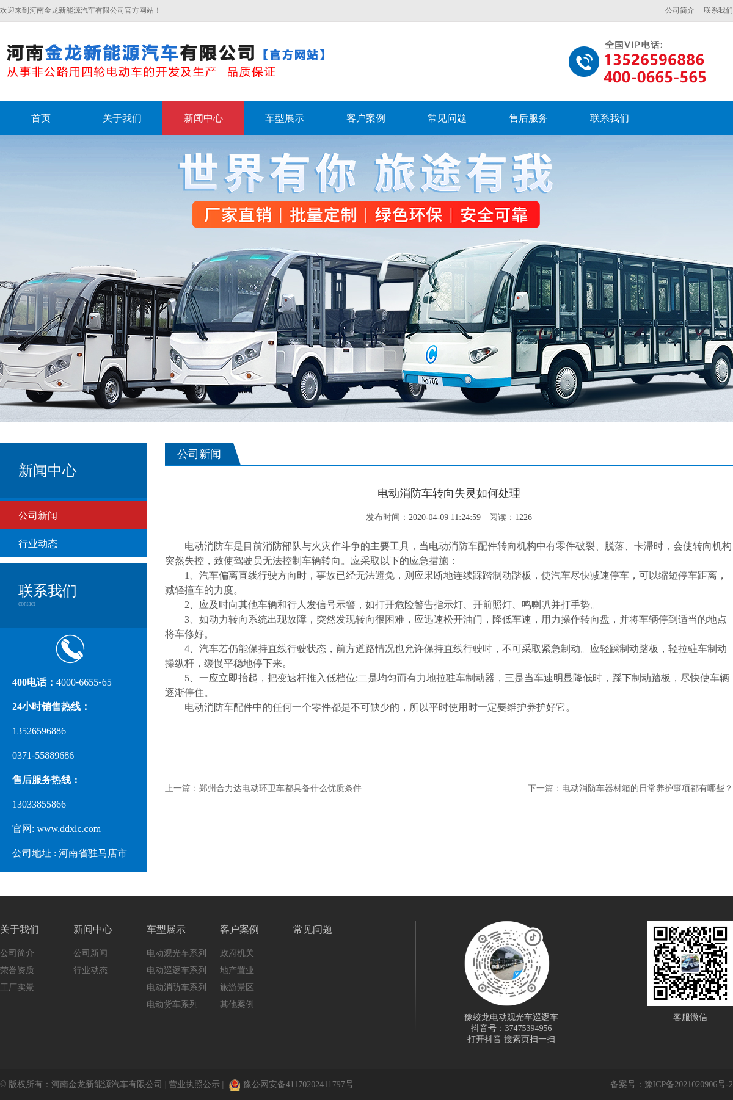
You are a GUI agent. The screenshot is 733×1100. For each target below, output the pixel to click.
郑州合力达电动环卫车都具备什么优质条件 (280, 788)
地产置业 (237, 970)
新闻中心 (92, 929)
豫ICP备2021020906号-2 (688, 1084)
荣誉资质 (17, 970)
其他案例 (237, 1004)
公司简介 (680, 10)
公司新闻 (37, 515)
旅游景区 (237, 987)
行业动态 (37, 543)
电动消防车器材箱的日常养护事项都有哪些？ (647, 788)
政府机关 (237, 953)
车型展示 (166, 929)
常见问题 (312, 929)
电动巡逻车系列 (176, 970)
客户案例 (239, 929)
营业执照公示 (194, 1084)
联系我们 (718, 10)
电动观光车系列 (176, 953)
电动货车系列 (172, 1004)
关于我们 (19, 929)
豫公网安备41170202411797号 (291, 1084)
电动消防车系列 (176, 987)
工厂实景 (17, 987)
